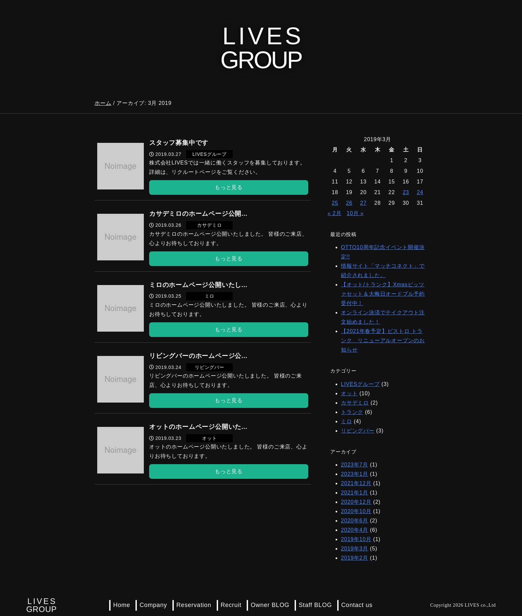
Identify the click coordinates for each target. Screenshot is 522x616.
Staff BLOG (315, 605)
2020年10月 (356, 511)
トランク (352, 412)
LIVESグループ (360, 384)
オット (349, 393)
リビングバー (358, 431)
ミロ (346, 421)
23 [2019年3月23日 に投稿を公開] (405, 192)
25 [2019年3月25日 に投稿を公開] (335, 203)
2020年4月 (354, 530)
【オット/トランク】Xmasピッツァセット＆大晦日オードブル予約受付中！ (383, 294)
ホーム (103, 103)
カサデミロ (355, 403)
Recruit (231, 605)
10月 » (355, 213)
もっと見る (229, 187)
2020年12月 (356, 502)
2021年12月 (356, 483)
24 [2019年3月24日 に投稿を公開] (420, 192)
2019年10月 (356, 539)
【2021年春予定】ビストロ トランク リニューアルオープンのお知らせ (383, 340)
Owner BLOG (270, 605)
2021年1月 (354, 492)
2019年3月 (354, 548)
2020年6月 (354, 520)
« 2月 (334, 213)
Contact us (357, 605)
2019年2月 (354, 558)
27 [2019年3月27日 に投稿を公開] (363, 203)
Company (153, 605)
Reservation (193, 605)
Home (121, 605)
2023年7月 (354, 464)
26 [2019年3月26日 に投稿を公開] (349, 203)
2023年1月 (354, 474)
